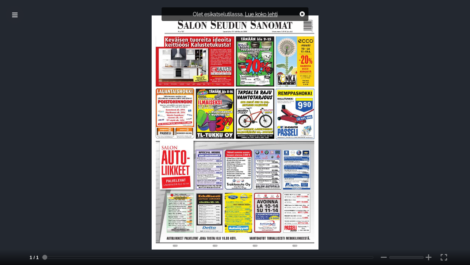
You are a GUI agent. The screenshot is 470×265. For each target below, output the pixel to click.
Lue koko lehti (261, 14)
